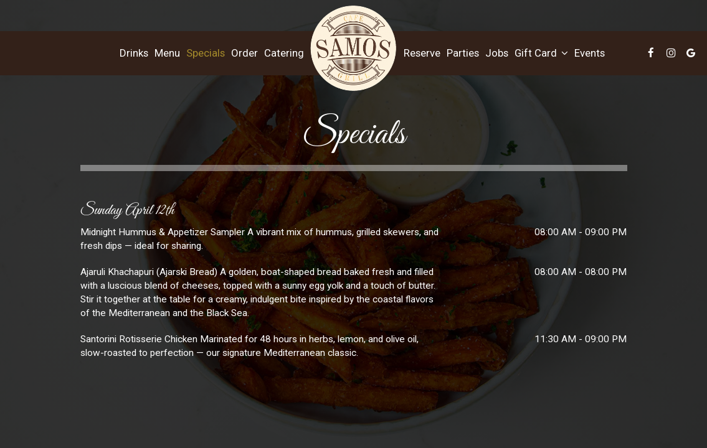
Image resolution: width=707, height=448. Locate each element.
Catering (284, 53)
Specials (205, 53)
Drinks (134, 53)
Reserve (422, 53)
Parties (463, 53)
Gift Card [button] (541, 53)
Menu (167, 53)
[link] (354, 49)
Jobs (496, 53)
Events (589, 53)
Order (244, 53)
